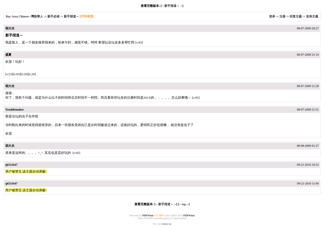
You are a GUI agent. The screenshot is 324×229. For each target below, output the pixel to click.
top (184, 204)
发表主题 (312, 16)
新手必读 (53, 16)
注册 (282, 16)
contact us (166, 223)
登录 (272, 16)
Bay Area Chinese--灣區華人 (24, 16)
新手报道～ (171, 6)
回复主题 (296, 16)
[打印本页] (87, 16)
